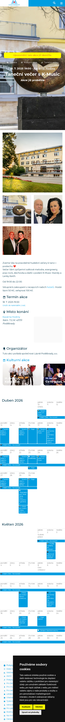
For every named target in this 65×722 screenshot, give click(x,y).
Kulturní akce (29, 62)
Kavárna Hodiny (44, 68)
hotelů (50, 287)
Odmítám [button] (39, 707)
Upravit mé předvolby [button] (30, 712)
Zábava (12, 62)
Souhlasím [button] (26, 707)
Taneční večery (50, 62)
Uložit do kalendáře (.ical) (14, 305)
